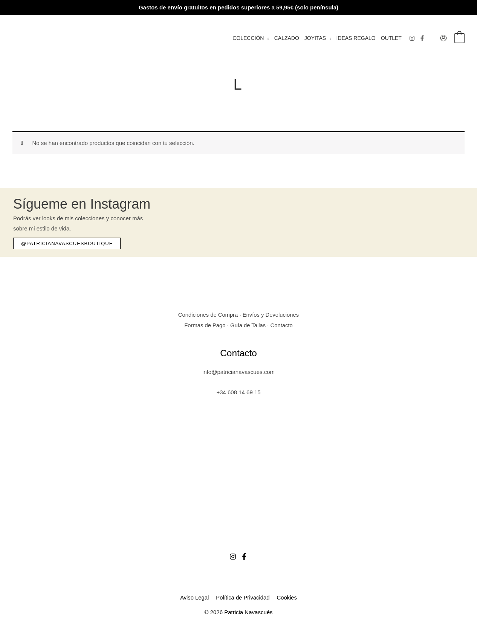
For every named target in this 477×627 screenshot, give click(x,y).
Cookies (286, 597)
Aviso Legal (195, 597)
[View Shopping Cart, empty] (459, 38)
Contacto (282, 325)
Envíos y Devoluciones (271, 314)
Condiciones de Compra (207, 314)
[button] (266, 38)
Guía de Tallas (248, 325)
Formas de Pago (204, 325)
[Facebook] (422, 38)
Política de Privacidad (243, 597)
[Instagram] (412, 38)
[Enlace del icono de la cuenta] (443, 38)
